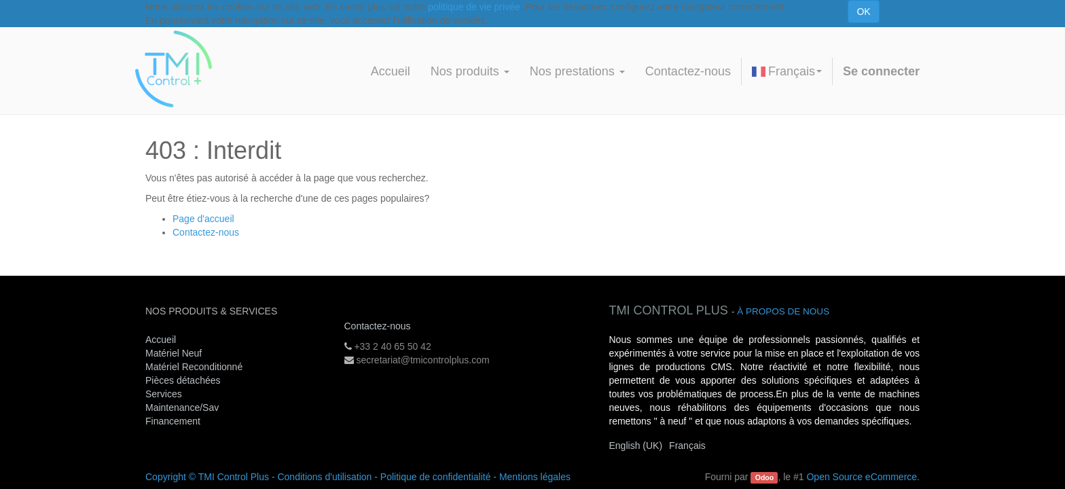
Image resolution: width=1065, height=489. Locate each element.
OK (863, 11)
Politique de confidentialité (435, 476)
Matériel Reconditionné (193, 366)
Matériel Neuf (173, 353)
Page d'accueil (203, 218)
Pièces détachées (183, 380)
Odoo (764, 477)
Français (787, 71)
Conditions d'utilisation (324, 476)
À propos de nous (783, 311)
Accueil (160, 339)
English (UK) (636, 445)
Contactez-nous (206, 232)
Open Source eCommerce (861, 476)
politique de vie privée (474, 6)
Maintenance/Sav (182, 407)
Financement (172, 421)
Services (165, 393)
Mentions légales (535, 476)
